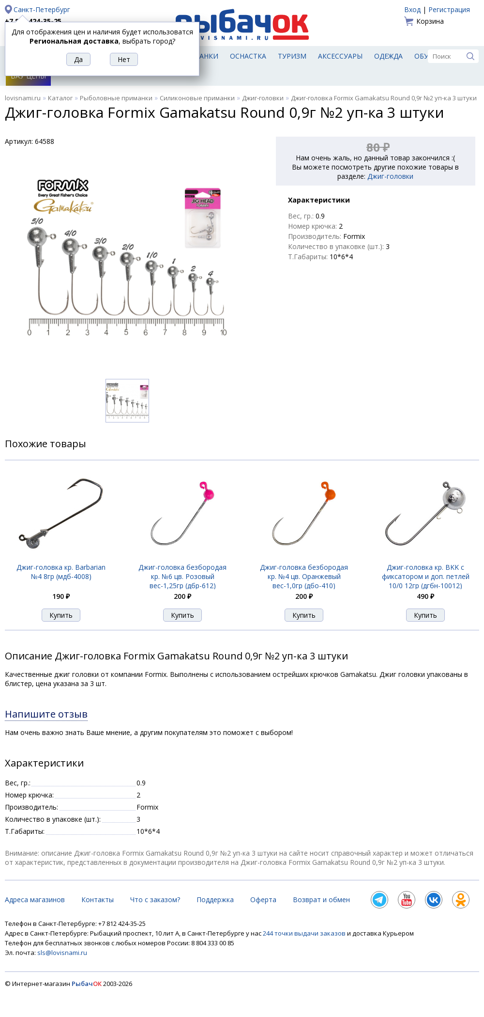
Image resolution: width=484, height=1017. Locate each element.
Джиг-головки (263, 98)
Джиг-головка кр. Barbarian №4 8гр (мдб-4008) (61, 572)
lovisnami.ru (23, 98)
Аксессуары (340, 56)
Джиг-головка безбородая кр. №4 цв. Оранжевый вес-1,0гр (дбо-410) (304, 576)
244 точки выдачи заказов (305, 933)
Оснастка (248, 56)
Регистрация (449, 9)
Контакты (97, 899)
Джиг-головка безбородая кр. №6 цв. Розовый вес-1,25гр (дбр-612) (182, 576)
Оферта (263, 899)
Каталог (60, 98)
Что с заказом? (155, 899)
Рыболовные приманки (116, 98)
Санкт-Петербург (42, 9)
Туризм (292, 56)
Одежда (388, 56)
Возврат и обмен (321, 899)
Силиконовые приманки (197, 98)
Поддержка (215, 899)
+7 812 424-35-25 (33, 21)
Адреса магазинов (35, 899)
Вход (412, 9)
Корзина (430, 21)
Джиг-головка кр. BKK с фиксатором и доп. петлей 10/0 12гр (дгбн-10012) (425, 576)
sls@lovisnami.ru (62, 952)
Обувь (426, 56)
